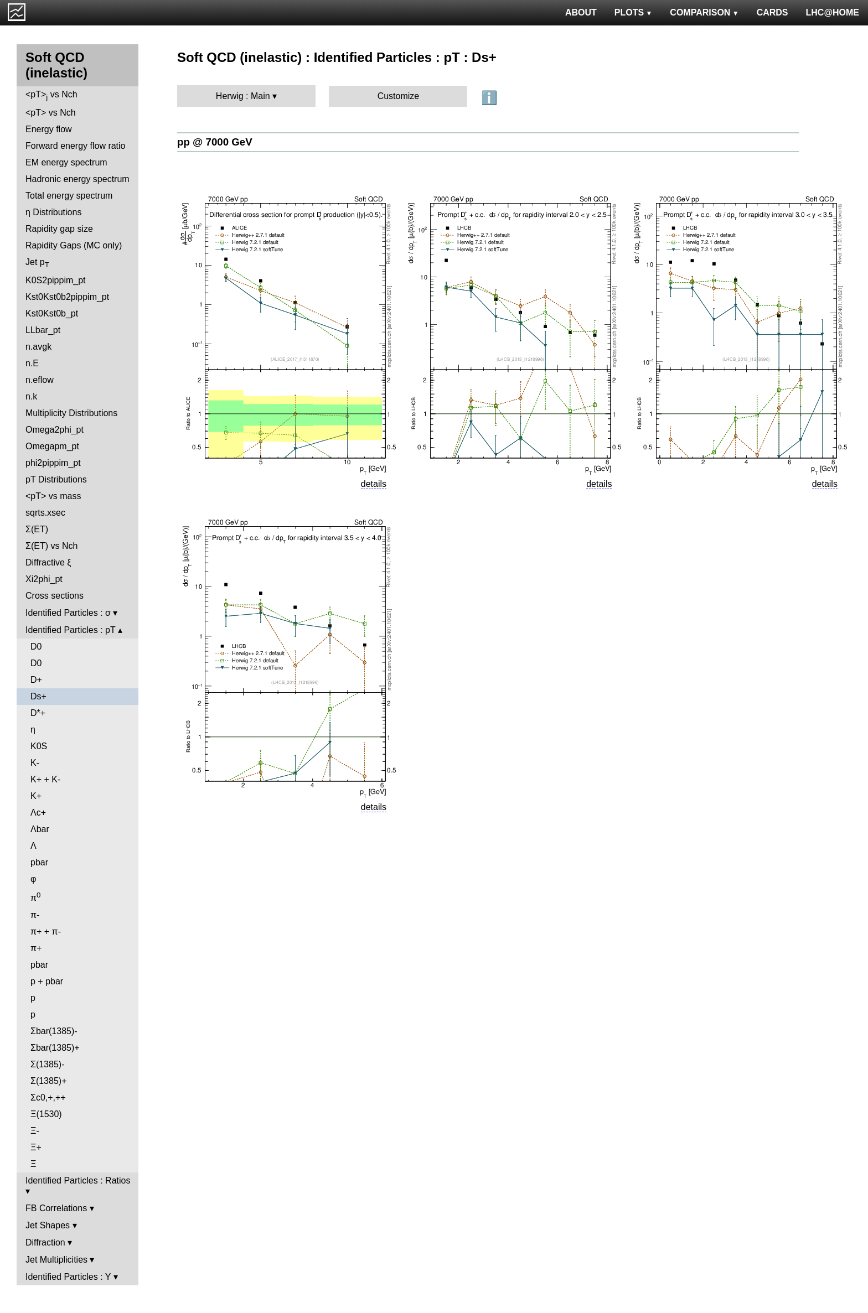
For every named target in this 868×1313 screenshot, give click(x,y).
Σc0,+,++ (48, 1097)
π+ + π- (45, 931)
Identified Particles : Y (68, 1276)
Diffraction (45, 1242)
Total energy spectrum (68, 195)
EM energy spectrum (66, 162)
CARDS (772, 12)
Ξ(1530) (46, 1114)
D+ (36, 679)
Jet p (37, 263)
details (373, 484)
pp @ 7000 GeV (214, 142)
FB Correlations (56, 1208)
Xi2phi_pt (44, 579)
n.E (32, 363)
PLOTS (633, 12)
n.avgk (38, 346)
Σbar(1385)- (54, 1031)
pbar (39, 862)
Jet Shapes (47, 1225)
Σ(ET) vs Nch (51, 546)
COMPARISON (704, 12)
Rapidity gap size (59, 228)
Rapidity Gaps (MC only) (73, 245)
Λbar (39, 829)
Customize (399, 96)
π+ (36, 948)
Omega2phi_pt (54, 429)
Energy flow (48, 129)
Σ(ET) (36, 529)
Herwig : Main (243, 96)
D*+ (37, 713)
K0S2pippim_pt (55, 280)
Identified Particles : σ (68, 612)
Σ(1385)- (47, 1064)
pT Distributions (56, 479)
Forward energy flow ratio (75, 145)
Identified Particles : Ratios (77, 1180)
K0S (38, 746)
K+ (36, 796)
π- (34, 915)
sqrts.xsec (45, 512)
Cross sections (54, 595)
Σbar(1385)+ (55, 1047)
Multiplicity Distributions (71, 413)
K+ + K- (45, 779)
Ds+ (38, 696)
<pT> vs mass (53, 496)
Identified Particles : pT (70, 630)
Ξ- (34, 1130)
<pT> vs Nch (51, 95)
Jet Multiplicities (56, 1259)
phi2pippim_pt (53, 463)
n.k (31, 396)
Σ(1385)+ (48, 1081)
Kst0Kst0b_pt (51, 313)
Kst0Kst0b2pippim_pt (67, 297)
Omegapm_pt (52, 446)
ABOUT (581, 12)
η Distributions (53, 212)
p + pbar (46, 981)
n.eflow (39, 380)
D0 (36, 646)
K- (34, 762)
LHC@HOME (832, 12)
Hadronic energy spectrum (77, 179)
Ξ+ (36, 1147)
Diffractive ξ (48, 562)
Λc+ (38, 812)
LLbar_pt (42, 330)
